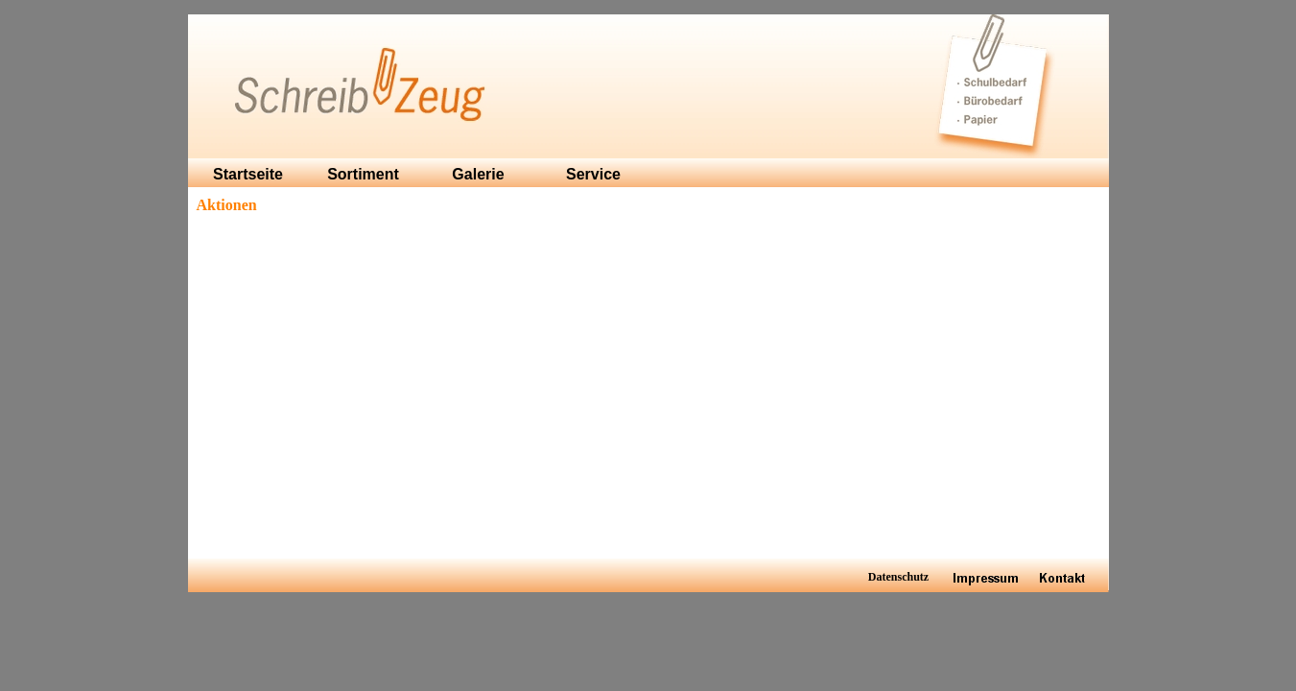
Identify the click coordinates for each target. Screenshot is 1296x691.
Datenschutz (898, 577)
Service (593, 174)
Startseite (248, 174)
